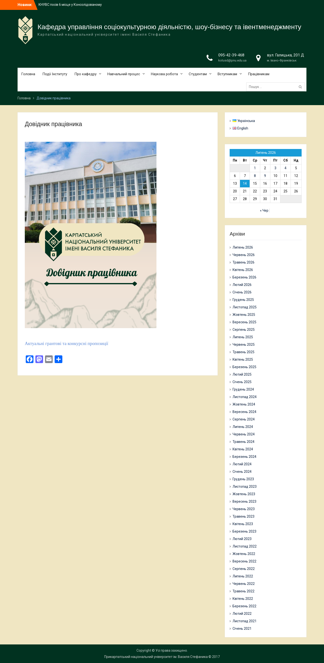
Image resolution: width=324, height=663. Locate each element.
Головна (28, 74)
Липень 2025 (243, 337)
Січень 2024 (242, 472)
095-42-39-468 (231, 55)
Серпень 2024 (244, 419)
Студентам (198, 74)
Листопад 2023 (245, 486)
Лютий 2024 (242, 464)
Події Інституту (54, 74)
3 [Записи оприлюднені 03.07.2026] (275, 168)
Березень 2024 (244, 457)
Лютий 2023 (242, 539)
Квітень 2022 (243, 599)
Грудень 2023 (243, 479)
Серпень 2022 (244, 569)
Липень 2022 (243, 576)
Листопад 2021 (245, 621)
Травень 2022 (243, 591)
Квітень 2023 (243, 524)
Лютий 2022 (242, 614)
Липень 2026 (243, 247)
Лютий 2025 (242, 374)
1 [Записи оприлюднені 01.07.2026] (255, 168)
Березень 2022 (244, 606)
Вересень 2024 (244, 412)
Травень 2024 (243, 442)
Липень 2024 (243, 427)
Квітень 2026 (243, 270)
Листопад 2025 (245, 307)
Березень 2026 (244, 277)
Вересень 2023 (244, 501)
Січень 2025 (242, 382)
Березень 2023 (244, 531)
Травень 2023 (243, 516)
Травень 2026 (243, 262)
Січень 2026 (242, 292)
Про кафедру (85, 74)
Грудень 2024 (243, 389)
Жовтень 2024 (244, 404)
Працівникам (258, 74)
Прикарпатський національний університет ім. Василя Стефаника (156, 657)
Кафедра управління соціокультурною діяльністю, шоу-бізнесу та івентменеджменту (169, 27)
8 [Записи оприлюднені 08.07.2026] (255, 176)
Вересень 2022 (244, 561)
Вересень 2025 (244, 322)
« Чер (264, 210)
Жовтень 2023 (244, 494)
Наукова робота (164, 74)
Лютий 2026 (242, 285)
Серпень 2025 (244, 330)
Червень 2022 (244, 584)
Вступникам (227, 74)
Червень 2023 (244, 509)
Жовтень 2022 (244, 554)
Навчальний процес (123, 74)
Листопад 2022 (245, 546)
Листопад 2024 (245, 397)
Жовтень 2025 (244, 315)
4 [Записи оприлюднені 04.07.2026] (285, 168)
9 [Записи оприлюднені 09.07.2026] (265, 176)
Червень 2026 (244, 255)
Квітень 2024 (243, 449)
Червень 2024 (244, 434)
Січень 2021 (242, 628)
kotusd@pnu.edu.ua (232, 60)
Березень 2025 (244, 367)
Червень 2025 (244, 344)
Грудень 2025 (243, 300)
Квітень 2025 (243, 359)
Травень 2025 (243, 352)
